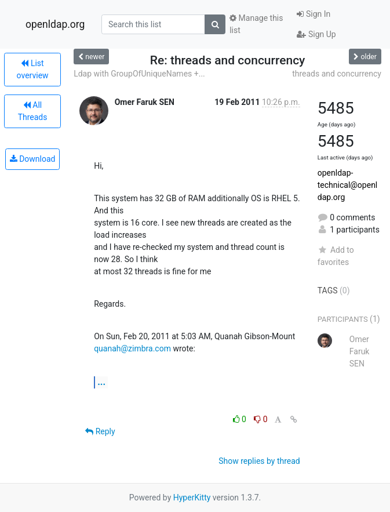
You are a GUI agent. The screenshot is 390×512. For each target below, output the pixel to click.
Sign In (313, 14)
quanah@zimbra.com (132, 348)
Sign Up (316, 34)
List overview (33, 69)
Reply (100, 431)
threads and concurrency (336, 73)
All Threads (33, 111)
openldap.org (55, 24)
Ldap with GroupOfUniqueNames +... (139, 73)
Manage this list (256, 24)
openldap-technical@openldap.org (348, 185)
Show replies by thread (259, 461)
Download (33, 159)
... (101, 381)
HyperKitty (192, 497)
